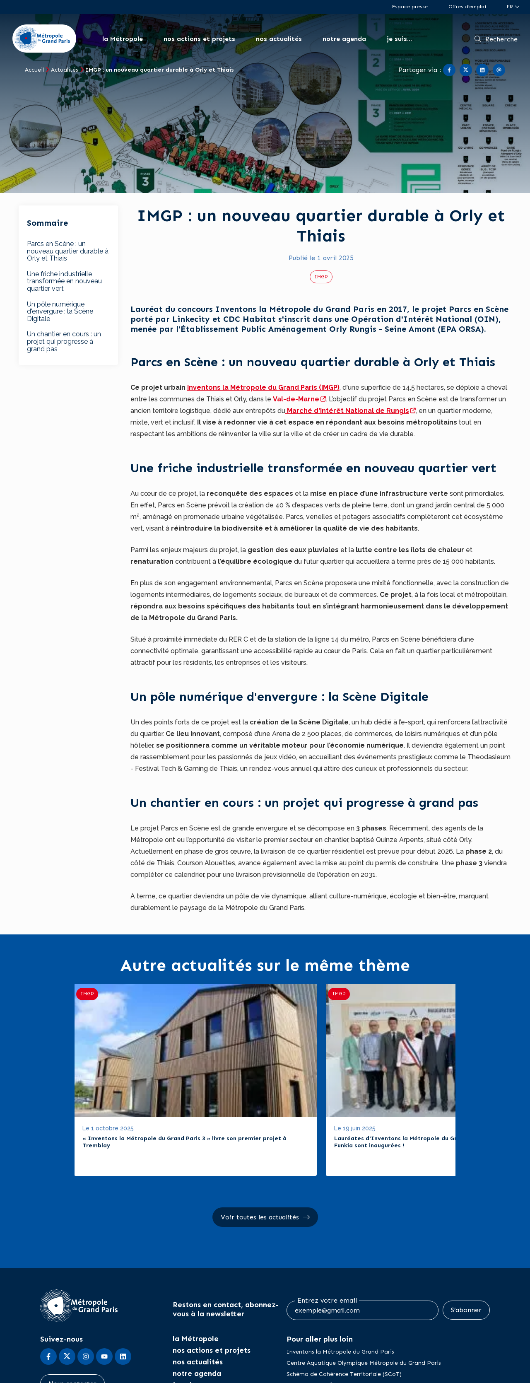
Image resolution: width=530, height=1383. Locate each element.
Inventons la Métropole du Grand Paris (340, 1298)
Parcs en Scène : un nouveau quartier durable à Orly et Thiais (67, 251)
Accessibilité (106, 1371)
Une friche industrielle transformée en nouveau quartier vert (64, 281)
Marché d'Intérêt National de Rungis (347, 411)
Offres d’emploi (467, 7)
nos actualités (279, 39)
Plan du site (424, 1371)
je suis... (399, 39)
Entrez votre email (327, 1247)
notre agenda (344, 39)
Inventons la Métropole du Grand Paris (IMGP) (263, 387)
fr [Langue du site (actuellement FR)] (511, 7)
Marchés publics (168, 1371)
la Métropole (122, 39)
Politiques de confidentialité (339, 1371)
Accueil (34, 69)
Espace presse (410, 7)
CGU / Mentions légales (245, 1371)
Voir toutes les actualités (260, 1164)
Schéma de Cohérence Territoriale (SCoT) (344, 1320)
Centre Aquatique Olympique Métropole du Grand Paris (364, 1309)
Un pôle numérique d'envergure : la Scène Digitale (60, 311)
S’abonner (466, 1257)
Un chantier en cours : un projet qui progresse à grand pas (64, 341)
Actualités (64, 69)
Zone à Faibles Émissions (321, 1331)
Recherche (501, 39)
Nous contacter (72, 1330)
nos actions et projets (199, 39)
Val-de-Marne (296, 399)
